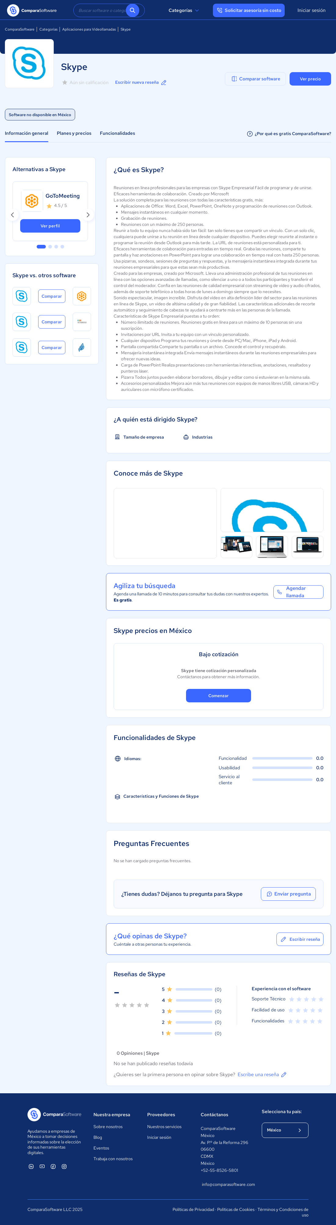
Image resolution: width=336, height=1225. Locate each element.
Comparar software (255, 79)
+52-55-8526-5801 (219, 1170)
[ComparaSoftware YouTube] (42, 1166)
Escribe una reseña (262, 1074)
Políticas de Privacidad (193, 1209)
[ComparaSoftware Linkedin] (31, 1166)
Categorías (185, 10)
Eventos (101, 1148)
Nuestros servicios (164, 1126)
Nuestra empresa (111, 1115)
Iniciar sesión (312, 10)
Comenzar (218, 695)
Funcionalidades (117, 133)
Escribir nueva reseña (141, 82)
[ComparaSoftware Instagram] (64, 1166)
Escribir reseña (300, 939)
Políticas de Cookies (235, 1209)
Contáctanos (214, 1115)
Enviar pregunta (288, 894)
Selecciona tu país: (282, 1112)
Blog (97, 1137)
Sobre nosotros (107, 1126)
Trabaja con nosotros (113, 1158)
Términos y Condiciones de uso (283, 1212)
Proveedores (161, 1115)
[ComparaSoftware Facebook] (53, 1166)
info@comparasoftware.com (226, 1184)
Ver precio (310, 79)
